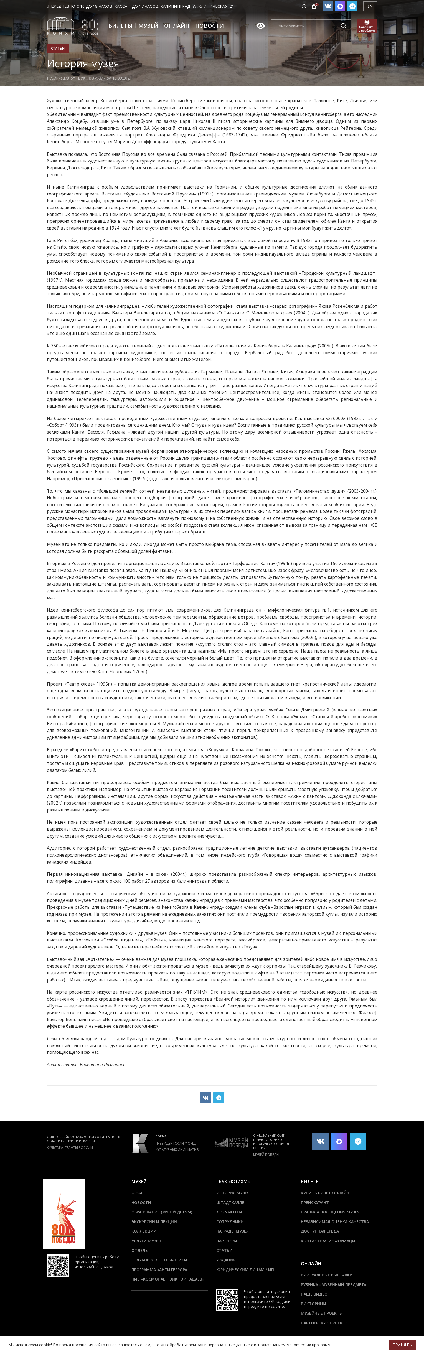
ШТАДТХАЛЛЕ (230, 1202)
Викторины (313, 1303)
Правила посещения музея (330, 1212)
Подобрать (344, 25)
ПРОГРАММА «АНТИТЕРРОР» (159, 1269)
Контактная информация (329, 1240)
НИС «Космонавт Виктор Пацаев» (167, 1279)
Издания (225, 1260)
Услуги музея (146, 1240)
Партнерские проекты (325, 1322)
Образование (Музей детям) (161, 1212)
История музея (233, 1192)
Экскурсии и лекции (154, 1221)
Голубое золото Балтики (159, 1260)
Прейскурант (315, 1202)
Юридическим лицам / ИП (245, 1269)
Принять (402, 1344)
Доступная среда (320, 1231)
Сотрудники (230, 1221)
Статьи (58, 48)
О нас (137, 1192)
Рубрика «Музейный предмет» (333, 1284)
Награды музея (232, 1231)
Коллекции (143, 1231)
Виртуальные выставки (327, 1274)
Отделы (140, 1250)
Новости (141, 1202)
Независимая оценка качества (335, 1221)
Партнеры (226, 1240)
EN (370, 6)
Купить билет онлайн (325, 1192)
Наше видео (314, 1294)
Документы (229, 1212)
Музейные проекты (322, 1313)
